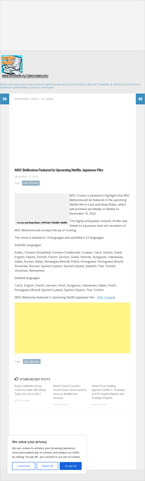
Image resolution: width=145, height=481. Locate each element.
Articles (81, 84)
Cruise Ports (131, 84)
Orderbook (6, 87)
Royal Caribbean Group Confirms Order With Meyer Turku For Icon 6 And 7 (30, 390)
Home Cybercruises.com (12, 84)
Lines (38, 84)
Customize (23, 466)
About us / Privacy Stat (42, 87)
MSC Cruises (30, 183)
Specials (60, 84)
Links (30, 84)
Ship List (92, 84)
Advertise (117, 84)
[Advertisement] (72, 25)
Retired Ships (21, 87)
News (50, 99)
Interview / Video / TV (29, 99)
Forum (71, 84)
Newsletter (104, 84)
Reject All (47, 466)
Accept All (70, 466)
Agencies (49, 84)
